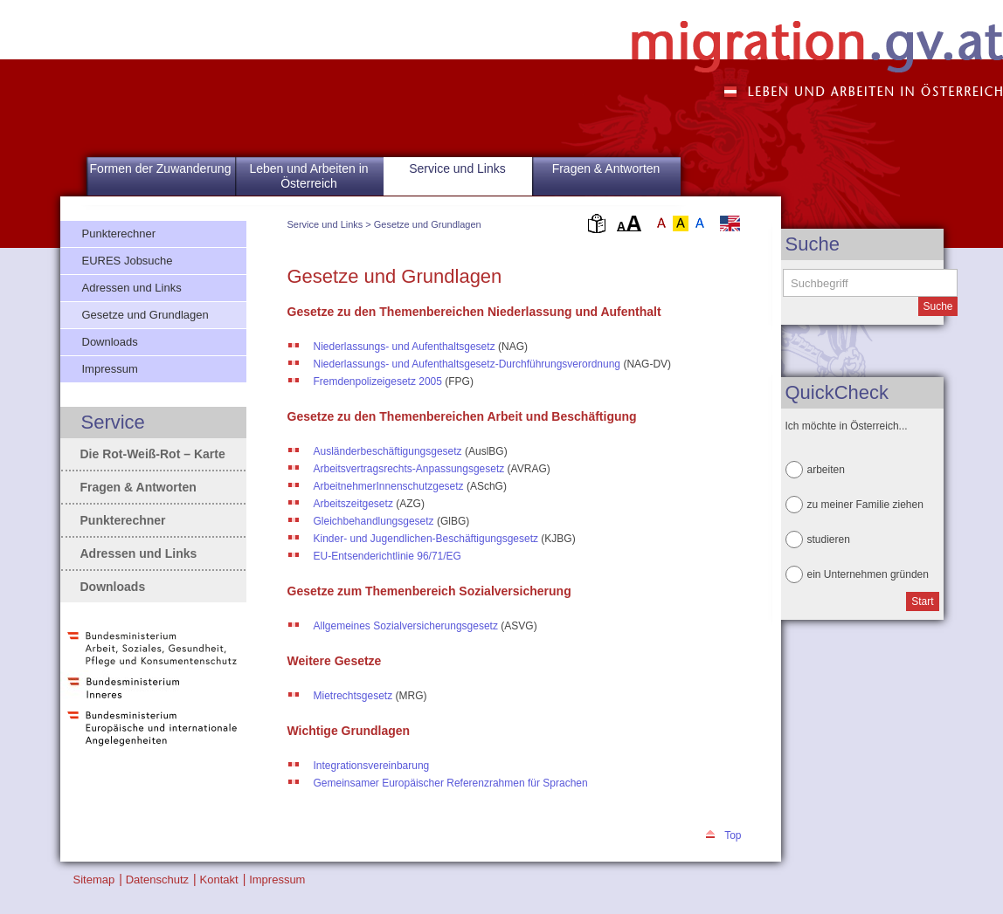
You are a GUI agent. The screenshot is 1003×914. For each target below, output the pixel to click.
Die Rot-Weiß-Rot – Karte (152, 454)
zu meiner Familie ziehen (865, 504)
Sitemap (94, 879)
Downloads (110, 341)
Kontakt (219, 879)
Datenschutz (157, 879)
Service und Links (325, 224)
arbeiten (826, 470)
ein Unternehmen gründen (868, 574)
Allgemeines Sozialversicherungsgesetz (406, 626)
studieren (828, 539)
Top (732, 835)
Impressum (110, 368)
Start (922, 601)
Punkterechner (119, 233)
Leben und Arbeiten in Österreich (308, 175)
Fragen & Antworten (606, 168)
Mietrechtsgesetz (353, 696)
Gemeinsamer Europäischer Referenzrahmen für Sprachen (451, 783)
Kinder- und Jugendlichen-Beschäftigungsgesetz (426, 539)
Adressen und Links (132, 287)
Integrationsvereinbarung (372, 765)
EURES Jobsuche (127, 260)
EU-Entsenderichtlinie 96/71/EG (387, 556)
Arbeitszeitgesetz (353, 504)
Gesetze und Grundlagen (427, 224)
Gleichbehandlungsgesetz (374, 521)
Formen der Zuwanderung (161, 168)
